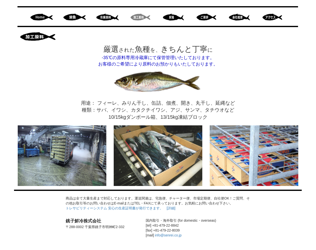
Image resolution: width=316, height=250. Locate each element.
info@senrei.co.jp (168, 235)
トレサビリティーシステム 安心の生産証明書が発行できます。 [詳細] (120, 208)
